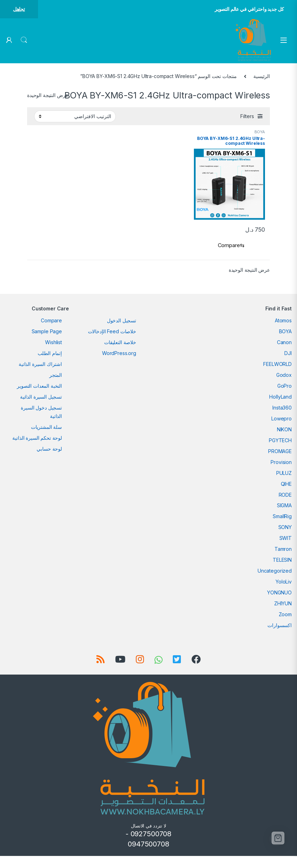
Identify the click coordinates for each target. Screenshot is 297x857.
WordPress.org (119, 354)
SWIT (285, 539)
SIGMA (284, 507)
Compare (51, 321)
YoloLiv (284, 583)
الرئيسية (261, 76)
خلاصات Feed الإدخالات (112, 332)
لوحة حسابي (49, 450)
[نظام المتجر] (75, 116)
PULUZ (284, 474)
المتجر (55, 376)
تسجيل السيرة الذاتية (41, 398)
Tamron (283, 550)
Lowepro (281, 420)
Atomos (283, 321)
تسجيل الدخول (121, 321)
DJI (288, 354)
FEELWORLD (277, 365)
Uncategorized (275, 572)
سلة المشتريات (46, 428)
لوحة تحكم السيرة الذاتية (37, 439)
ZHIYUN (283, 605)
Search (24, 40)
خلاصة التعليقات (120, 343)
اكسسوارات (279, 627)
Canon (284, 343)
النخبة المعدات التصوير (39, 387)
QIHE (286, 485)
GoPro (284, 387)
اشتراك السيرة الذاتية (40, 365)
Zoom (285, 616)
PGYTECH (280, 441)
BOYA (259, 131)
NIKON (284, 430)
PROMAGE (280, 452)
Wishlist (53, 343)
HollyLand (280, 398)
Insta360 (282, 409)
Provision (281, 463)
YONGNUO (279, 594)
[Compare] (229, 245)
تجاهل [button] (19, 9)
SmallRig (282, 518)
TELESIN (282, 561)
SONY (285, 528)
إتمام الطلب (50, 354)
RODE (285, 496)
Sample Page (47, 332)
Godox (284, 376)
